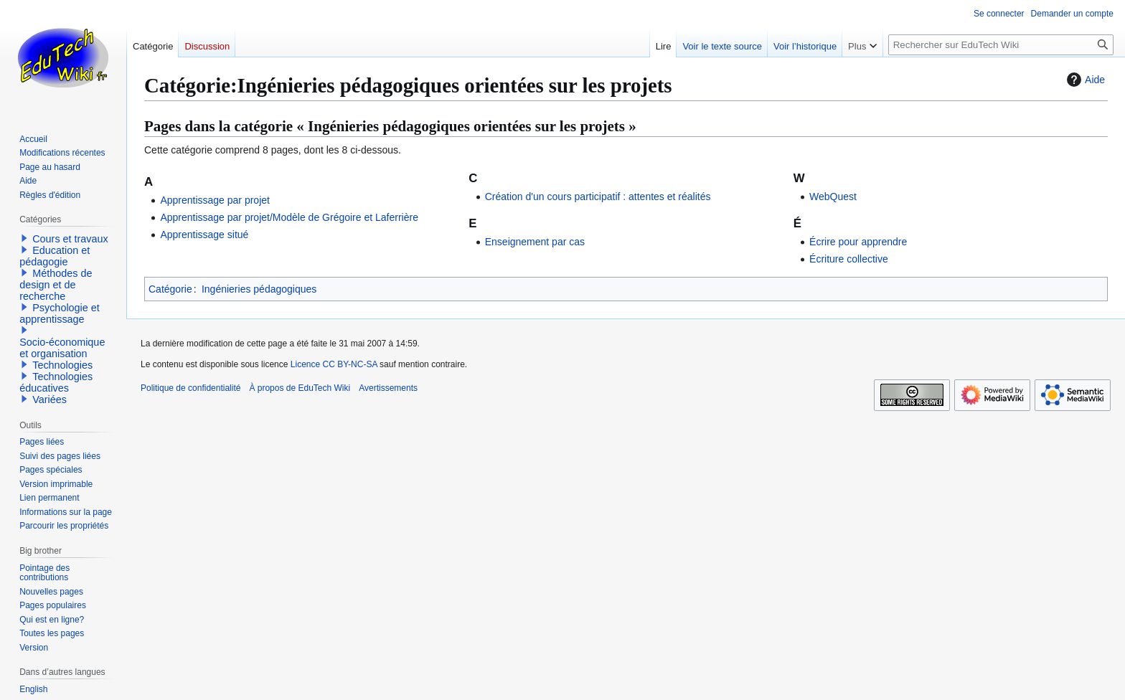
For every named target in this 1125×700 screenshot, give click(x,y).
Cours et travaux (70, 239)
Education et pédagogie (54, 256)
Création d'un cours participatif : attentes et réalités (598, 196)
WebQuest (833, 196)
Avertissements (388, 388)
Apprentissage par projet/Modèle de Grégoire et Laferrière (289, 217)
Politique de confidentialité (190, 388)
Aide (1084, 79)
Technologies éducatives (56, 382)
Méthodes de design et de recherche (55, 285)
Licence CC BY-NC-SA (334, 364)
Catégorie (170, 289)
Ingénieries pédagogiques (259, 289)
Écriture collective (848, 259)
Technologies (62, 365)
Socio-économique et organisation (62, 347)
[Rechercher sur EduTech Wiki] (1001, 44)
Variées (49, 399)
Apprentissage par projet (215, 200)
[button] (24, 238)
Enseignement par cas (535, 241)
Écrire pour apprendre (858, 241)
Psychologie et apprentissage (59, 313)
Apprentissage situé (204, 234)
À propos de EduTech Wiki (299, 388)
